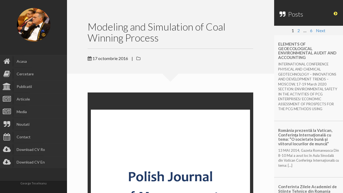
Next (320, 30)
